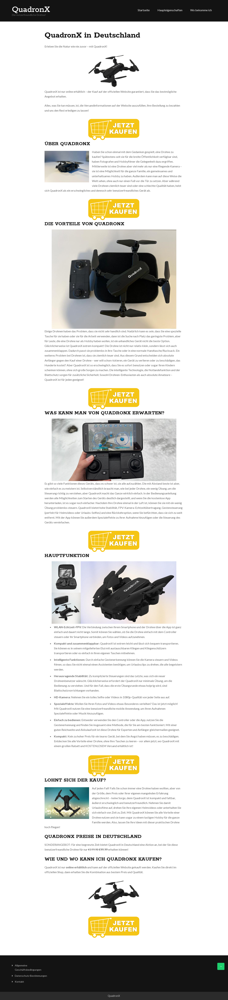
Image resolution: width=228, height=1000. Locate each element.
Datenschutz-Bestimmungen (31, 975)
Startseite (144, 10)
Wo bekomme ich (201, 10)
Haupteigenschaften (169, 10)
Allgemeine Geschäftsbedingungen (28, 967)
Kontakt (19, 981)
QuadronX (31, 9)
